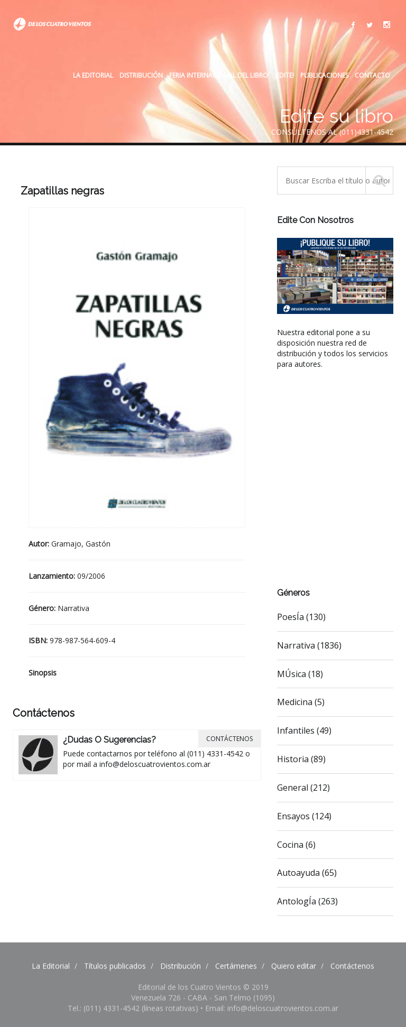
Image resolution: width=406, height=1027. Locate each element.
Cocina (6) (296, 844)
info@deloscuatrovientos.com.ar (154, 764)
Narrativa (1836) (309, 645)
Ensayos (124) (304, 816)
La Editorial (93, 75)
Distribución (141, 75)
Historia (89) (301, 759)
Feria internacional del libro (218, 75)
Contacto (372, 75)
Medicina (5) (301, 702)
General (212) (303, 787)
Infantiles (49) (304, 730)
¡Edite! (284, 75)
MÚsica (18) (300, 674)
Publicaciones (324, 75)
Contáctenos (229, 738)
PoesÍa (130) (301, 617)
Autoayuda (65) (307, 872)
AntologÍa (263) (307, 901)
